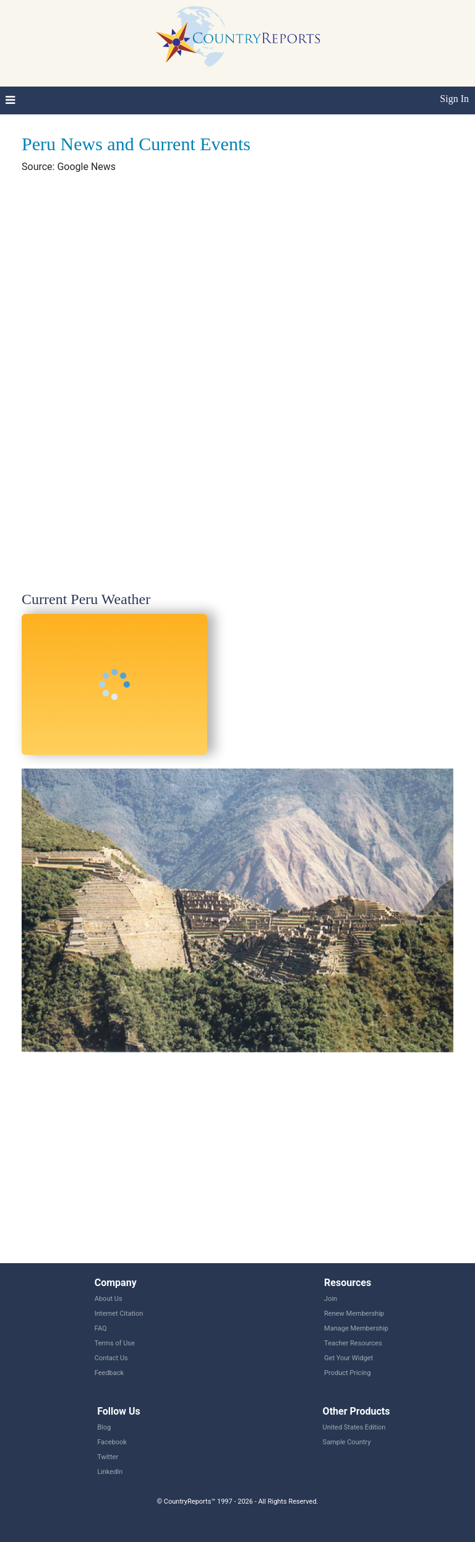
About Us (108, 1299)
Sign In (454, 98)
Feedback (109, 1373)
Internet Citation (119, 1314)
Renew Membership (354, 1314)
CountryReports (237, 37)
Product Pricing (347, 1373)
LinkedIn (109, 1472)
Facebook (112, 1442)
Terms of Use (115, 1343)
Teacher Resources (353, 1343)
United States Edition (354, 1427)
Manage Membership (356, 1328)
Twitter (107, 1457)
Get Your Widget (348, 1358)
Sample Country (347, 1442)
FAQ (101, 1328)
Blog (104, 1427)
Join (330, 1299)
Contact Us (111, 1358)
